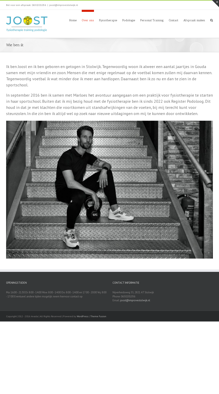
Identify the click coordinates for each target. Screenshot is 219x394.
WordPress (82, 316)
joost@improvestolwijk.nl (63, 5)
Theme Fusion (98, 316)
